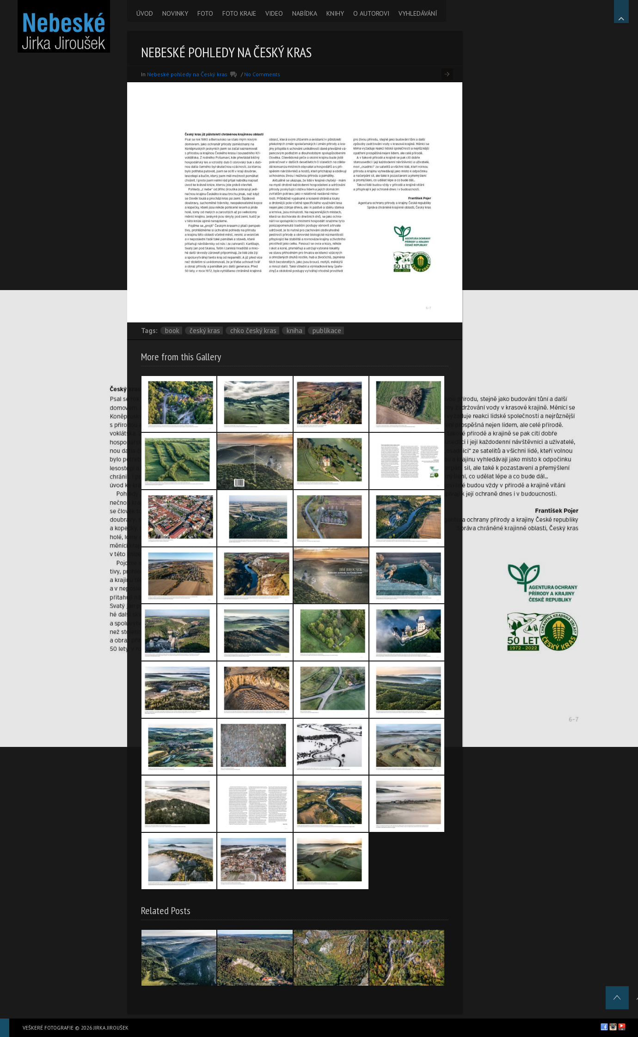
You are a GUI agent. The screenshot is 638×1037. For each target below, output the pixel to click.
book (172, 330)
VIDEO (274, 13)
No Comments (262, 74)
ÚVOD (144, 13)
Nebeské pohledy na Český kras (187, 74)
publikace (327, 330)
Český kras (205, 330)
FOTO (205, 13)
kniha (294, 330)
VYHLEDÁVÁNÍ (418, 13)
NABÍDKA (304, 13)
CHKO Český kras (253, 330)
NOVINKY (175, 13)
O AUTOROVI (371, 13)
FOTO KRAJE (239, 13)
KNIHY (335, 13)
